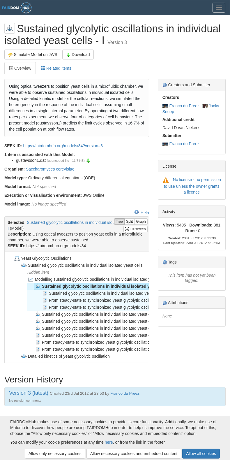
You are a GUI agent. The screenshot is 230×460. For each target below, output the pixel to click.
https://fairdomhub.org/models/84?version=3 (63, 145)
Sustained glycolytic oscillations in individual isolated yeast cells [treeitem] (81, 265)
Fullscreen (135, 229)
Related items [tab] (56, 68)
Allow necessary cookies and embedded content (134, 453)
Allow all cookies (201, 453)
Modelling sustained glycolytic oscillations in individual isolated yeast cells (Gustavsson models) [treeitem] (117, 279)
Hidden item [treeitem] (38, 272)
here (109, 442)
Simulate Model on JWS (32, 54)
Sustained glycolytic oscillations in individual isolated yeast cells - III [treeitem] (99, 321)
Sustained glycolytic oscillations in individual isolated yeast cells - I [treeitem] (103, 286)
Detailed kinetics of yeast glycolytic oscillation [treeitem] (65, 356)
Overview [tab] (20, 68)
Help (141, 212)
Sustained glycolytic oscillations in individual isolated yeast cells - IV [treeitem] (99, 328)
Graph (141, 222)
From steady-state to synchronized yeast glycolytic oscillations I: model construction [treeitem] (120, 300)
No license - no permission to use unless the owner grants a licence (192, 185)
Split (129, 222)
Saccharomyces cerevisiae (50, 169)
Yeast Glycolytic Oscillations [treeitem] (42, 258)
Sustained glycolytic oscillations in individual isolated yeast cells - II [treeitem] (98, 314)
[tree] (76, 307)
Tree (119, 222)
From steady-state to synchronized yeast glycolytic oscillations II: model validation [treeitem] (118, 307)
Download (78, 54)
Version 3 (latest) (28, 393)
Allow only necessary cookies (55, 453)
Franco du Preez (184, 105)
